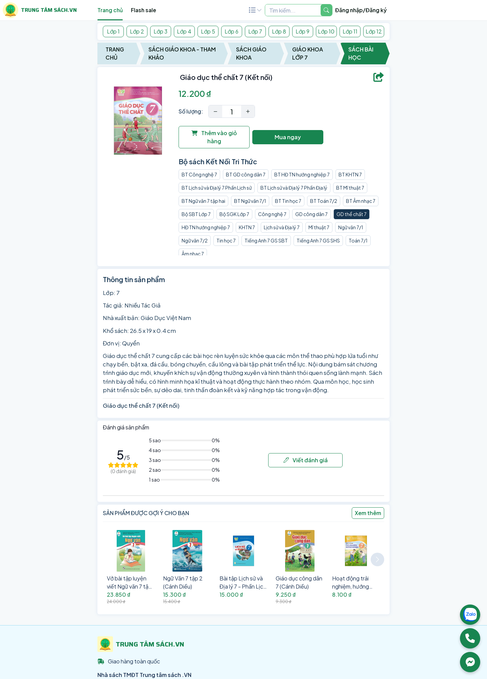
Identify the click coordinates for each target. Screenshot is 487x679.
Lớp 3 (160, 31)
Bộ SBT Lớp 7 (196, 214)
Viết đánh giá (305, 460)
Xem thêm (368, 512)
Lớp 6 (231, 31)
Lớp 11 (350, 31)
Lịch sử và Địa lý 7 (282, 227)
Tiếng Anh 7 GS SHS (318, 240)
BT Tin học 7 (288, 201)
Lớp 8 (279, 31)
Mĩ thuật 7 (318, 227)
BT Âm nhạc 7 (360, 201)
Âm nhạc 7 (193, 254)
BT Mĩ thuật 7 (350, 188)
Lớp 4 (184, 31)
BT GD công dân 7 (245, 174)
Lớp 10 (326, 31)
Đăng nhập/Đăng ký (361, 10)
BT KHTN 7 (350, 174)
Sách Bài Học (360, 53)
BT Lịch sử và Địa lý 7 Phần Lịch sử (217, 188)
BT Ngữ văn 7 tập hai (203, 201)
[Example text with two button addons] (293, 10)
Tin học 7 (226, 240)
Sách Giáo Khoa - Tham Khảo (182, 53)
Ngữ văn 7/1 (350, 227)
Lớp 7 (255, 31)
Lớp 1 (113, 31)
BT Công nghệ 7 (199, 174)
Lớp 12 (374, 31)
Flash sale (143, 10)
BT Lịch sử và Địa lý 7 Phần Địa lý (293, 188)
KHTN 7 (247, 227)
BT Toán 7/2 (323, 201)
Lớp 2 (137, 31)
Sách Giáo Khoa (251, 53)
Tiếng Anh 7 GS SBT (266, 240)
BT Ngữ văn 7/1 (250, 201)
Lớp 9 (302, 31)
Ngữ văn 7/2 (195, 240)
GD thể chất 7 (352, 214)
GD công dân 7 (311, 214)
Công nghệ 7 (272, 214)
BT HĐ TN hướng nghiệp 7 (302, 174)
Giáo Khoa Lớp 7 (307, 53)
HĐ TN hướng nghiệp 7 (206, 227)
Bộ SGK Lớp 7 (234, 214)
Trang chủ (110, 10)
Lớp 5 (208, 31)
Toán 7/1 (358, 240)
